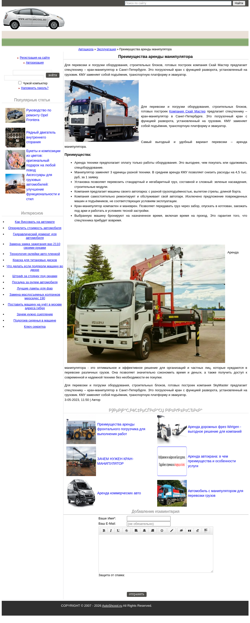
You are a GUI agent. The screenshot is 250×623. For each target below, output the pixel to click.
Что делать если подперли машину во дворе (35, 268)
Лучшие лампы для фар (35, 288)
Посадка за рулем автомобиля (35, 282)
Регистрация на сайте (35, 57)
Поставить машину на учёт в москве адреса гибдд (35, 306)
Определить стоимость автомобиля (34, 228)
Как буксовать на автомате (35, 222)
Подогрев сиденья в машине (35, 320)
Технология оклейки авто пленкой (35, 254)
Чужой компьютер (35, 83)
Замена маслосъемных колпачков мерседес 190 (34, 296)
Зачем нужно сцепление (35, 314)
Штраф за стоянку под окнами (34, 276)
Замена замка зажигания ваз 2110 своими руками (34, 245)
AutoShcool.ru (112, 613)
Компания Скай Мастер (187, 111)
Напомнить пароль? (34, 88)
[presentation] (164, 589)
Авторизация (35, 62)
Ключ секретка (35, 326)
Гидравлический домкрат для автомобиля (35, 236)
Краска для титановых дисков (35, 260)
